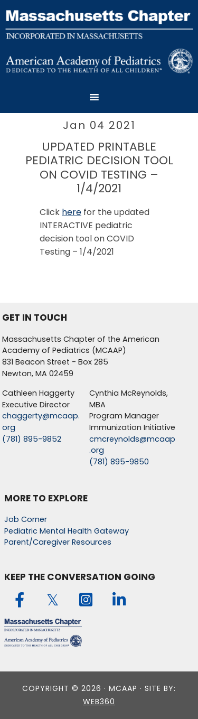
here (71, 212)
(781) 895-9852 (31, 439)
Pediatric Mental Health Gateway (66, 531)
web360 (99, 701)
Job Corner (25, 519)
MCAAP (99, 40)
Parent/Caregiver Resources (57, 542)
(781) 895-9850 (119, 461)
